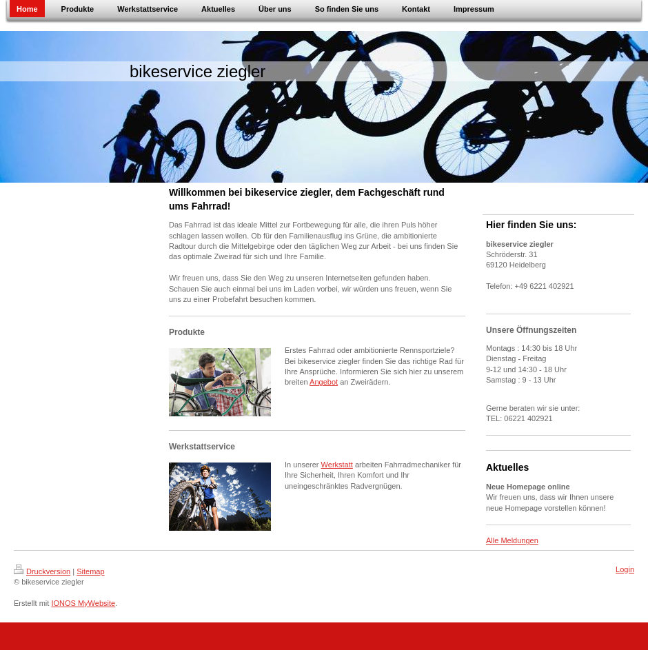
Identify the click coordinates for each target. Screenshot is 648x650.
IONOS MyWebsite (83, 603)
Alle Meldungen (512, 540)
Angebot (324, 382)
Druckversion (42, 571)
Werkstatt (337, 464)
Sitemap (90, 571)
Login (625, 569)
